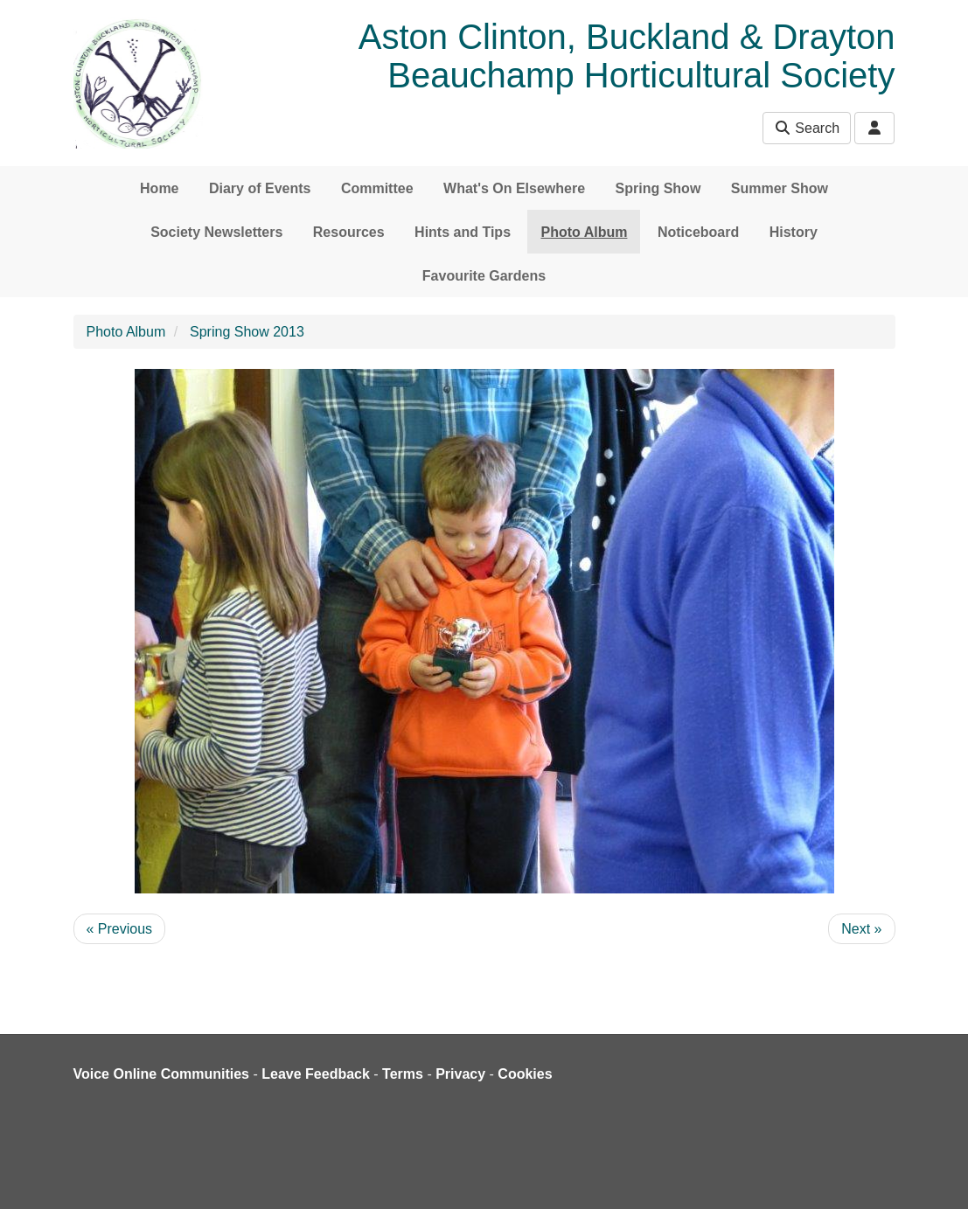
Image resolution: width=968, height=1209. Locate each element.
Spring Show (658, 188)
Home (159, 188)
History (794, 232)
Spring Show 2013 (247, 331)
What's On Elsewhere (514, 188)
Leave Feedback (315, 1074)
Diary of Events (259, 188)
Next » (861, 928)
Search (806, 128)
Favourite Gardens (484, 275)
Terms (402, 1074)
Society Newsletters (216, 232)
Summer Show (779, 188)
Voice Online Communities (161, 1074)
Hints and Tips (462, 232)
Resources (349, 232)
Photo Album (583, 232)
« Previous (120, 928)
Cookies (525, 1074)
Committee (377, 188)
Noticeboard (698, 232)
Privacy (460, 1074)
